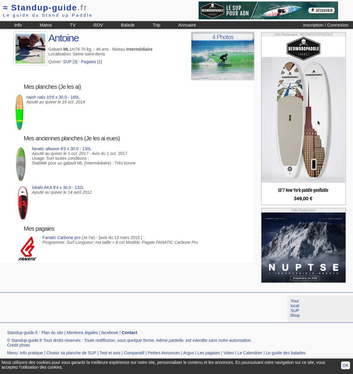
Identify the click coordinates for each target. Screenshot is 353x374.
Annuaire (187, 24)
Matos (46, 24)
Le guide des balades (286, 352)
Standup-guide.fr (22, 332)
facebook (109, 332)
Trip (156, 24)
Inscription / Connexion (326, 24)
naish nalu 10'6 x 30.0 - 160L (53, 97)
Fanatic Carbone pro (61, 237)
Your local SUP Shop (295, 308)
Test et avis (110, 352)
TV (72, 24)
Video (228, 352)
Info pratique (31, 352)
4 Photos (222, 37)
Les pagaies (208, 352)
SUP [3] (70, 61)
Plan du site (52, 332)
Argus (188, 352)
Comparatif (134, 352)
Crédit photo (18, 345)
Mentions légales (82, 332)
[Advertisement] (108, 309)
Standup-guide (45, 7)
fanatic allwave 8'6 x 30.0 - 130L (62, 148)
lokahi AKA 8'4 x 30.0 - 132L (58, 187)
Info (18, 24)
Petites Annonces (164, 352)
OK (346, 365)
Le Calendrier (249, 352)
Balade (128, 24)
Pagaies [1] (91, 61)
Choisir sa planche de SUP (71, 352)
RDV (98, 24)
